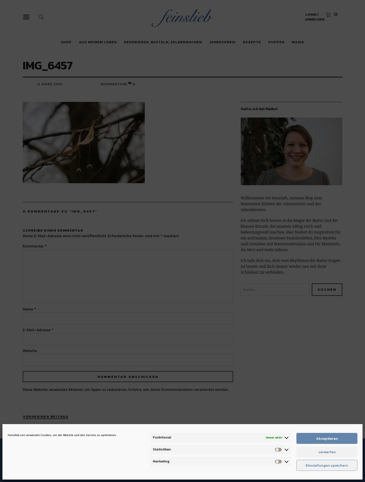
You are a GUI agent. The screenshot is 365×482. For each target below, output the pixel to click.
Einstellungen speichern (327, 465)
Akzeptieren (327, 438)
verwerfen (327, 452)
